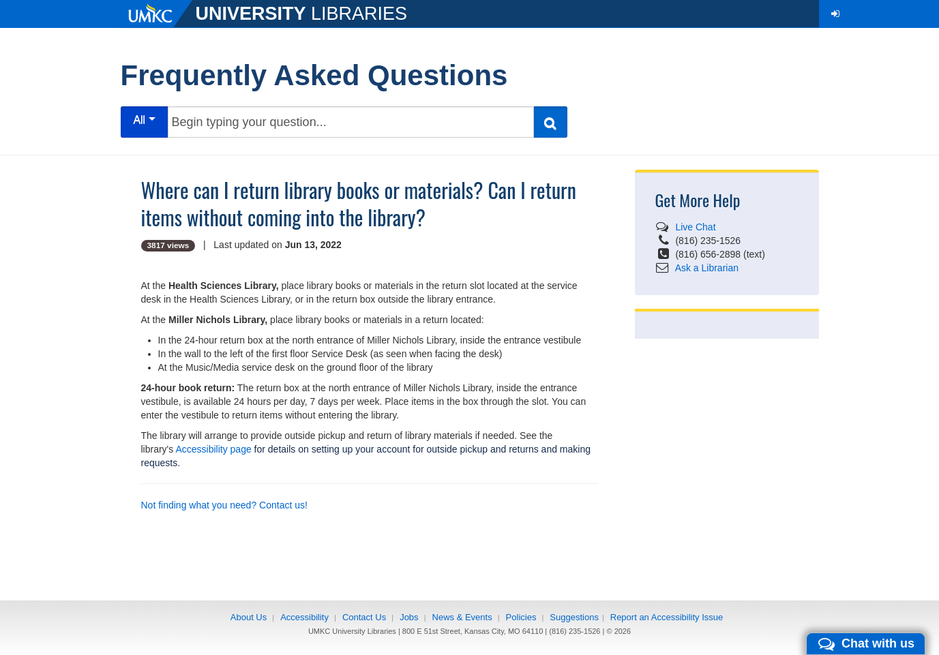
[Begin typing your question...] (351, 122)
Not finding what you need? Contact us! (224, 505)
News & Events (462, 617)
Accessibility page (213, 449)
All (144, 119)
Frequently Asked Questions (314, 75)
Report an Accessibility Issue (666, 617)
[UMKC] (158, 13)
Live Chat (695, 227)
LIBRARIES (302, 13)
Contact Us (364, 617)
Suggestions (574, 617)
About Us (248, 617)
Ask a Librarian (707, 267)
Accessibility (304, 617)
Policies (521, 617)
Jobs (409, 617)
